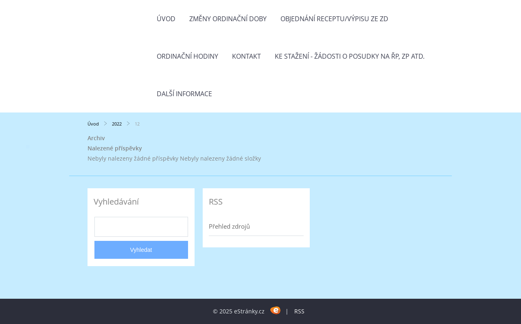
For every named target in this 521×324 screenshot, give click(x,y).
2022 (117, 124)
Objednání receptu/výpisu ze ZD (334, 18)
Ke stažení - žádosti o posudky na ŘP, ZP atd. (350, 56)
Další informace (184, 93)
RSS (299, 311)
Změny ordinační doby (228, 18)
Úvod (166, 18)
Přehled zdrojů (229, 226)
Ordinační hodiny (187, 56)
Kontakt (246, 56)
